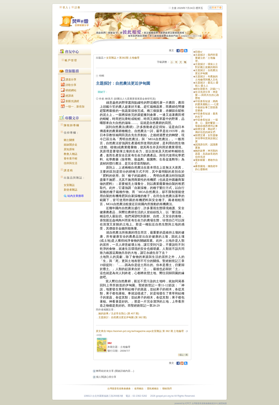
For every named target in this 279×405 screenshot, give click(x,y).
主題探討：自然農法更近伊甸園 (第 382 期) (122, 317)
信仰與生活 (70, 163)
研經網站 (68, 90)
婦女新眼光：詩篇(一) (207, 88)
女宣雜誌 (69, 185)
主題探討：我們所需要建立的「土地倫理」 (206, 57)
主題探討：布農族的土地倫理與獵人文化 (206, 78)
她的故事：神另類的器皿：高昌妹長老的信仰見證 (206, 153)
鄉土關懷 (69, 140)
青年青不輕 (70, 158)
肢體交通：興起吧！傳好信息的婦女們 (206, 131)
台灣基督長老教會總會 (119, 388)
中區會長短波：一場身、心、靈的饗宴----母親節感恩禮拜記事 (207, 122)
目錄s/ (198, 51)
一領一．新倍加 (72, 106)
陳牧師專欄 (71, 125)
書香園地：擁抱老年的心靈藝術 (206, 168)
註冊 (77, 7)
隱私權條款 (153, 388)
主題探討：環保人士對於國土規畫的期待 (206, 66)
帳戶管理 (71, 60)
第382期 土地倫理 (129, 57)
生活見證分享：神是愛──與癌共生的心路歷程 (207, 95)
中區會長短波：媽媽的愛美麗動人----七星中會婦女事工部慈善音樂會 (207, 106)
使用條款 (139, 388)
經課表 (67, 95)
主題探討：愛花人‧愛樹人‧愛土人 (206, 84)
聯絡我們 (167, 388)
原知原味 (69, 149)
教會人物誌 (70, 153)
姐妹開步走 (70, 144)
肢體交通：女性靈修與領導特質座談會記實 (206, 138)
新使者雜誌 (70, 189)
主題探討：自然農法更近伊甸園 (206, 72)
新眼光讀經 (70, 101)
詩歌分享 (68, 84)
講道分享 (68, 79)
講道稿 (68, 170)
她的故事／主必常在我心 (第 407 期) (118, 313)
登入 (65, 7)
